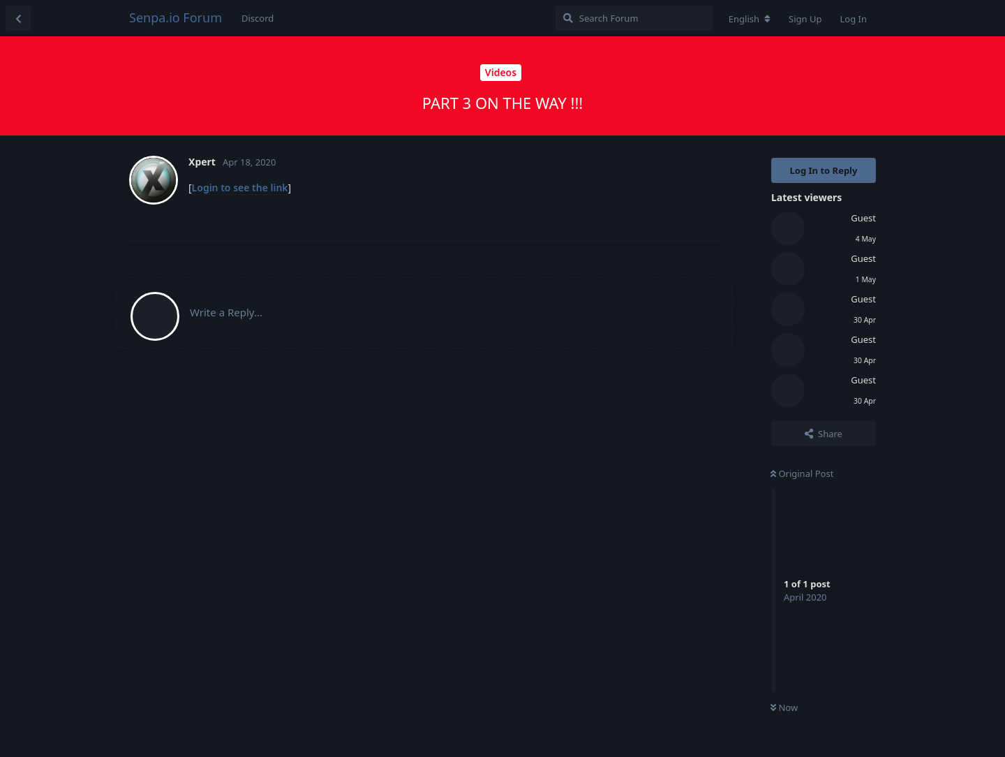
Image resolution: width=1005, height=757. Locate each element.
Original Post (801, 473)
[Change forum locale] (750, 18)
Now (784, 707)
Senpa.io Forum (175, 17)
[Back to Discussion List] (18, 18)
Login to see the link (240, 187)
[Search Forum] (634, 18)
